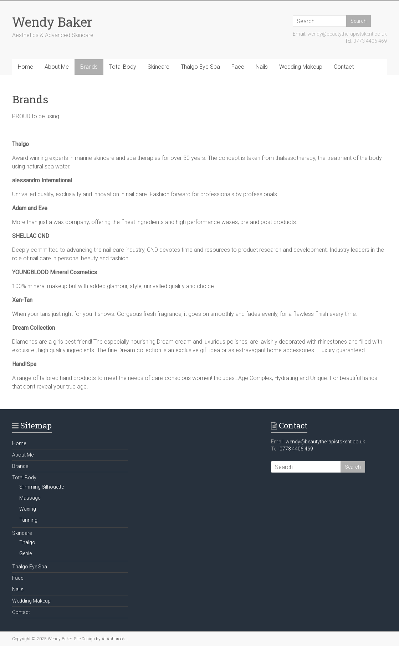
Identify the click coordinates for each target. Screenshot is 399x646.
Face (237, 66)
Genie (25, 553)
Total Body (122, 66)
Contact (344, 66)
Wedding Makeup (300, 66)
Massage (29, 498)
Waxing (27, 509)
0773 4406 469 (370, 41)
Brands (89, 66)
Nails (262, 66)
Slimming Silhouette (41, 487)
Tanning (28, 520)
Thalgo (27, 542)
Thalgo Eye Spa (200, 66)
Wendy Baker (52, 21)
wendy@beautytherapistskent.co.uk (347, 34)
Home (25, 66)
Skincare (158, 66)
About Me (57, 66)
